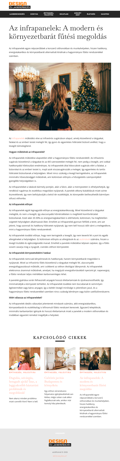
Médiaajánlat (60, 456)
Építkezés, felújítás (22, 372)
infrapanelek (18, 138)
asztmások (84, 239)
